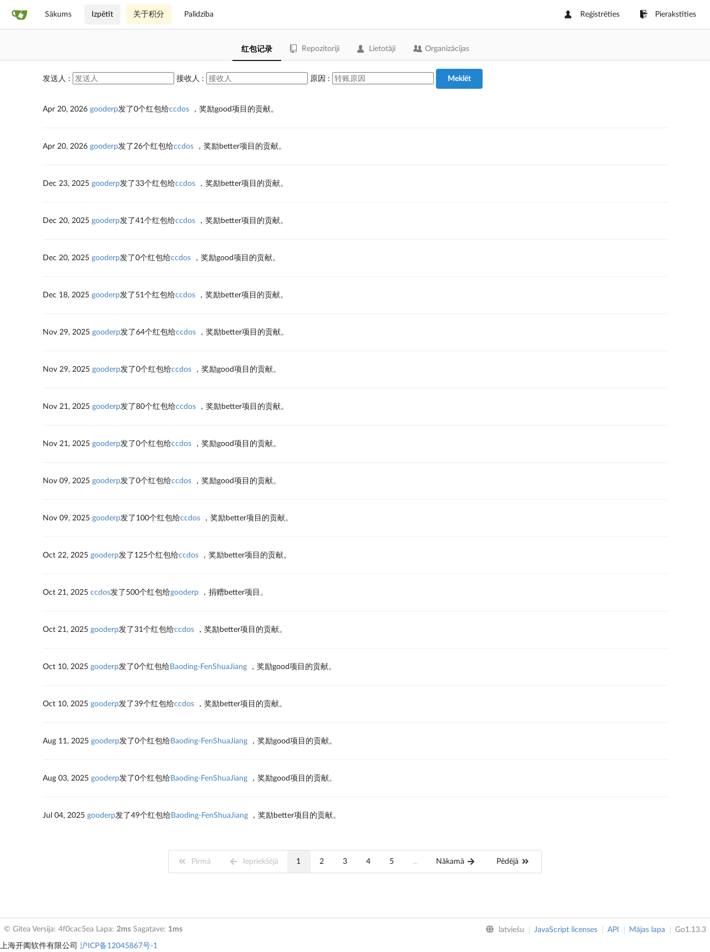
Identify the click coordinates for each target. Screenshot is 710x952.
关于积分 (148, 14)
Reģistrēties (592, 14)
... (415, 861)
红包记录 (256, 49)
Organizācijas (441, 48)
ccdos (179, 109)
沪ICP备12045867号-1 (119, 946)
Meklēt (459, 79)
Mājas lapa (647, 930)
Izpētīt (102, 14)
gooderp (104, 109)
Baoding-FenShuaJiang (208, 667)
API (613, 930)
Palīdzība (199, 14)
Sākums (58, 14)
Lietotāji (376, 48)
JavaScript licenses (565, 930)
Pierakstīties (668, 14)
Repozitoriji (314, 48)
